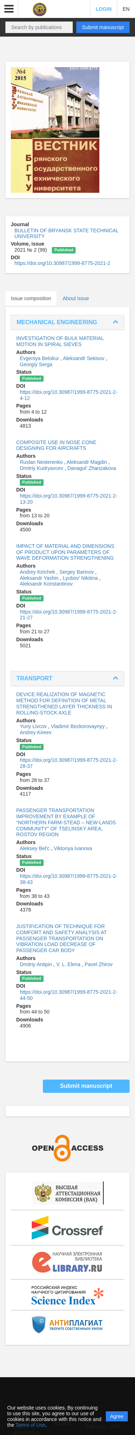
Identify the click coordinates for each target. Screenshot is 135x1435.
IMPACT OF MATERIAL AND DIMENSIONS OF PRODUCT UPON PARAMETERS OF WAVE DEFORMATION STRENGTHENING (65, 552)
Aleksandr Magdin (87, 462)
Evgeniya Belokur (40, 358)
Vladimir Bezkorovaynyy (78, 726)
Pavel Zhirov (99, 964)
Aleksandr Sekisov (84, 358)
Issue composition (31, 298)
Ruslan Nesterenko (42, 462)
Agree (116, 1416)
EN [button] (126, 9)
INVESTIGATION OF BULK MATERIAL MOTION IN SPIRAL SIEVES (60, 341)
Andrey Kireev (35, 732)
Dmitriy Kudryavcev (42, 468)
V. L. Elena (69, 964)
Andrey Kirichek (38, 572)
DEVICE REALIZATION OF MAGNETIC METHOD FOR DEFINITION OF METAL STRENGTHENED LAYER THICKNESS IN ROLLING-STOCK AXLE (64, 703)
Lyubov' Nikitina (81, 578)
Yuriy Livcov (34, 726)
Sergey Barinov (77, 572)
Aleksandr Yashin (40, 578)
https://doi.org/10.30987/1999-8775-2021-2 (62, 263)
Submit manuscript (103, 27)
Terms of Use (30, 1425)
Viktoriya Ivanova (73, 848)
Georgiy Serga (36, 364)
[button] (9, 9)
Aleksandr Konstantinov (46, 584)
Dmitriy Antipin (36, 964)
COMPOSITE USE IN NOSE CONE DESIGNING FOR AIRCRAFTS (56, 445)
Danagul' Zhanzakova (91, 468)
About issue (76, 298)
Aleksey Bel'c (35, 848)
